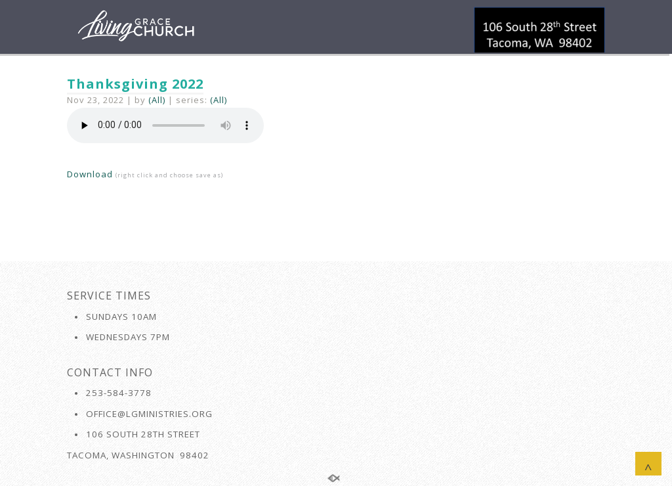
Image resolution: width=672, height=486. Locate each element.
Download (90, 174)
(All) (156, 100)
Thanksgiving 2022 (135, 84)
